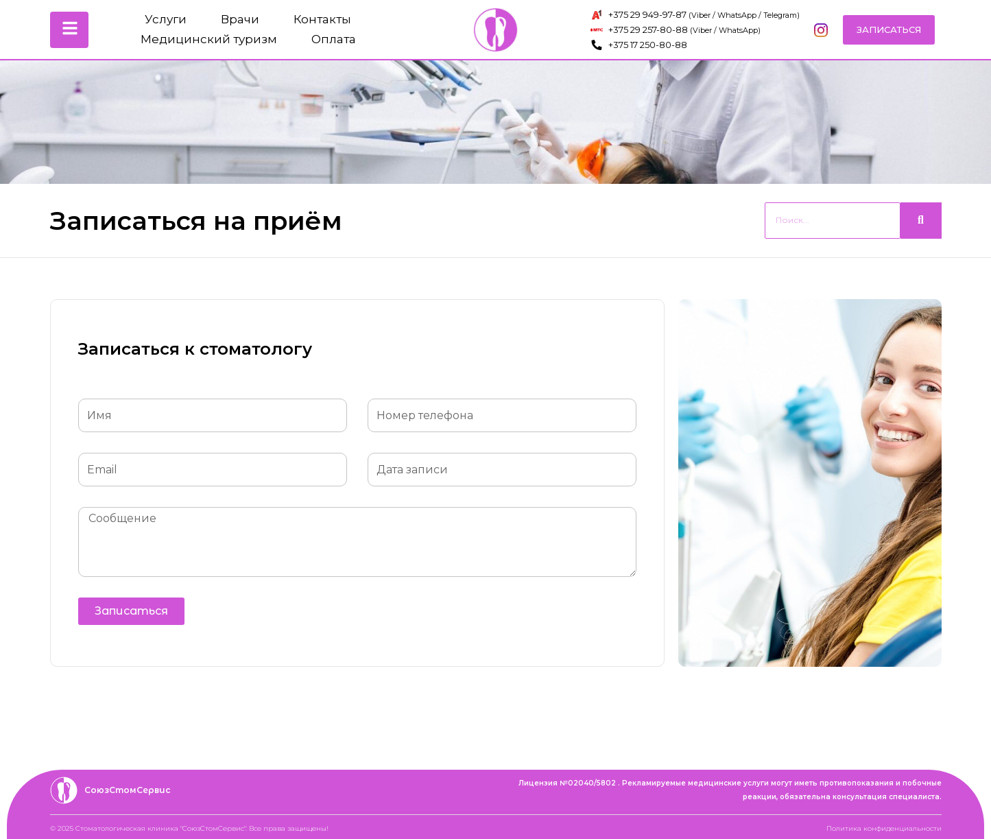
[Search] (832, 220)
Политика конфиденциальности (884, 828)
